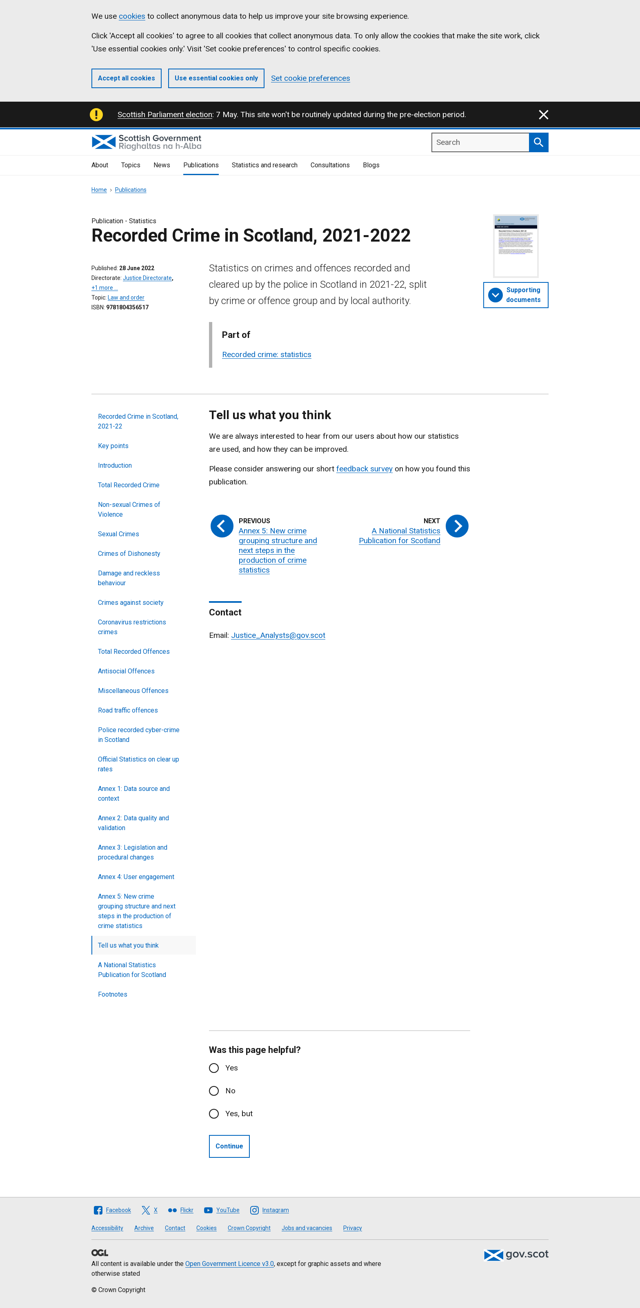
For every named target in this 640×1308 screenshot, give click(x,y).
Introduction (115, 465)
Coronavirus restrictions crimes (132, 627)
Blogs (371, 165)
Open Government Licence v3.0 (229, 1264)
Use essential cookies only (216, 78)
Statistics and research (265, 165)
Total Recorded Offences (134, 651)
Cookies (206, 1228)
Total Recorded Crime (129, 485)
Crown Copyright (249, 1228)
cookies (132, 16)
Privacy (352, 1228)
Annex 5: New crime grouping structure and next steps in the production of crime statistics (137, 911)
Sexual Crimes (118, 534)
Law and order (126, 297)
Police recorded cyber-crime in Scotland (139, 735)
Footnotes (112, 994)
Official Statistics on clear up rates (138, 764)
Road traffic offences (128, 710)
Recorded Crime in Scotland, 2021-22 (138, 421)
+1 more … (104, 287)
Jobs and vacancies (307, 1228)
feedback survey (364, 468)
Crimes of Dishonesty (129, 553)
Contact (175, 1228)
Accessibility (107, 1228)
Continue (229, 1146)
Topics (130, 165)
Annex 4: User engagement (136, 877)
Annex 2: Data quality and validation (133, 823)
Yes (231, 1068)
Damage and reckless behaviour (129, 578)
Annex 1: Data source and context (134, 793)
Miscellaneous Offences (133, 691)
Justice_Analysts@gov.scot (278, 635)
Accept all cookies (126, 78)
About (99, 165)
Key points (113, 446)
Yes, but (239, 1113)
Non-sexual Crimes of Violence (129, 509)
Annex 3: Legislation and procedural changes (132, 852)
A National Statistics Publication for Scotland (132, 970)
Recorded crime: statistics (266, 354)
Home (99, 190)
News (161, 165)
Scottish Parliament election (165, 114)
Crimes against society (131, 602)
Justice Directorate (147, 278)
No (230, 1090)
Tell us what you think (128, 945)
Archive (144, 1228)
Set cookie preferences (310, 78)
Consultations (330, 165)
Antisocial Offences (126, 671)
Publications (201, 165)
